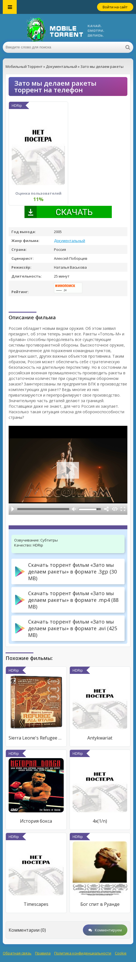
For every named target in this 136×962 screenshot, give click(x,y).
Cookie (121, 953)
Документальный (69, 240)
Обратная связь (17, 953)
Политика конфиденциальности (82, 953)
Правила (43, 953)
